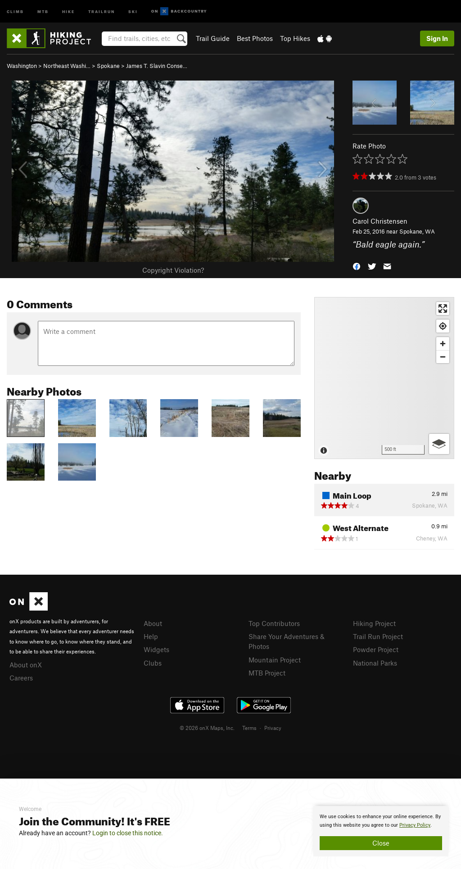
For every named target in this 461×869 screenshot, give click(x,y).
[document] (381, 831)
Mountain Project (275, 660)
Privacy (272, 728)
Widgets (156, 649)
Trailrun (101, 11)
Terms (249, 728)
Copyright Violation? (173, 270)
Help (151, 636)
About (153, 623)
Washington (22, 65)
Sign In (437, 38)
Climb (15, 11)
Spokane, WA (417, 231)
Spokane (108, 65)
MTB (43, 11)
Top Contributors (274, 623)
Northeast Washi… (66, 65)
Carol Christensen (380, 221)
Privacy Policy (414, 825)
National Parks (375, 663)
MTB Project (267, 673)
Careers (21, 678)
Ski (133, 11)
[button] (357, 265)
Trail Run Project (378, 636)
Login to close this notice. (127, 833)
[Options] (439, 444)
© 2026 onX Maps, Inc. (207, 728)
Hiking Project (374, 623)
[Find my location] (442, 326)
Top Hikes (295, 38)
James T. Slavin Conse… (156, 65)
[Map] (384, 378)
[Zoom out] (442, 356)
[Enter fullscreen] (442, 308)
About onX (25, 665)
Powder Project (375, 649)
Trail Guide (213, 38)
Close (380, 843)
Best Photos (255, 38)
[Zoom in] (442, 343)
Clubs (153, 663)
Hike (68, 11)
